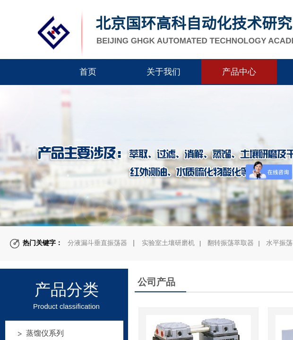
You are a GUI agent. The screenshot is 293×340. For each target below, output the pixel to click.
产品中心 (239, 71)
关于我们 (163, 71)
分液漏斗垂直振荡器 (97, 242)
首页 (87, 71)
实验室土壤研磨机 (168, 242)
